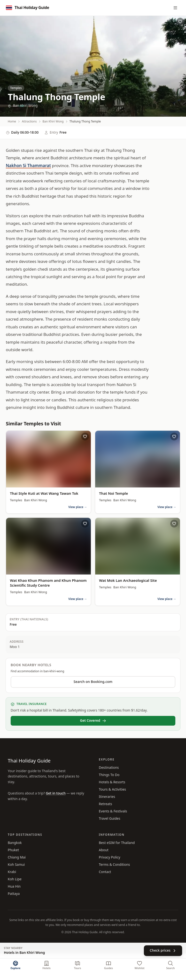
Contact (105, 872)
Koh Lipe (15, 879)
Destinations (109, 767)
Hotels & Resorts (112, 782)
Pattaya (14, 893)
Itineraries (107, 796)
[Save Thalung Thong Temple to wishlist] (180, 21)
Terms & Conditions (114, 864)
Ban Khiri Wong (23, 105)
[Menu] (175, 8)
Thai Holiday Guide (29, 761)
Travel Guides (109, 818)
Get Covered (93, 720)
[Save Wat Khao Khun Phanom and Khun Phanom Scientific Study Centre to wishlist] (85, 523)
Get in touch (56, 793)
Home (12, 121)
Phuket (13, 850)
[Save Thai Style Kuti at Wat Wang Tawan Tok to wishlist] (85, 436)
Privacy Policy (109, 857)
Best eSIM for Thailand (117, 842)
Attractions (29, 121)
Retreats (105, 804)
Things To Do (109, 775)
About (103, 850)
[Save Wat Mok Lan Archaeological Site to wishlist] (174, 523)
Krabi (12, 872)
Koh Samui (16, 864)
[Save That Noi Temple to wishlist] (174, 436)
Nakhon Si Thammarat (28, 166)
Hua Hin (14, 886)
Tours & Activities (112, 789)
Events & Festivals (113, 811)
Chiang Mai (17, 857)
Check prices (163, 950)
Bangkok (15, 842)
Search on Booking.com (93, 681)
